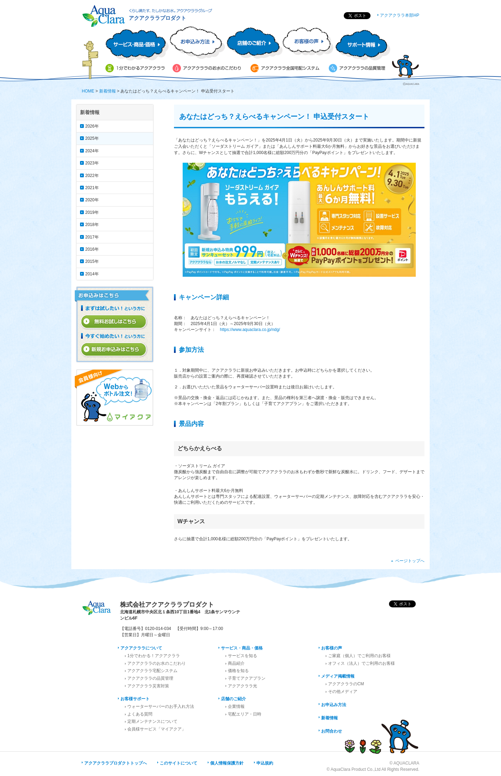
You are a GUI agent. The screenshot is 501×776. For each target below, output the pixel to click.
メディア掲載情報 (338, 676)
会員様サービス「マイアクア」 (156, 729)
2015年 (92, 261)
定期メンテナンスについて (152, 721)
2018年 (92, 224)
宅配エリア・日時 (244, 714)
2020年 (92, 199)
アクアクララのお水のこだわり (156, 663)
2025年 (92, 138)
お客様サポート (135, 698)
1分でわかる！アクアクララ (153, 655)
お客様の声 (331, 648)
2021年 (92, 187)
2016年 (92, 249)
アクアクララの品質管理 (150, 678)
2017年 (92, 237)
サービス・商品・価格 (242, 648)
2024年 (92, 150)
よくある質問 (139, 714)
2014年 (92, 274)
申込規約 (264, 763)
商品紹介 (236, 663)
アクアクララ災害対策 (148, 686)
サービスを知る (242, 655)
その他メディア (342, 691)
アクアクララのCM (346, 683)
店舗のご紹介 (233, 698)
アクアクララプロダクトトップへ (115, 763)
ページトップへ (409, 560)
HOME (88, 91)
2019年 (92, 212)
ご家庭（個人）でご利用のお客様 (359, 655)
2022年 (92, 175)
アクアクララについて (141, 648)
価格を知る (238, 670)
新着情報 (107, 91)
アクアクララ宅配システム (152, 670)
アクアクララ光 (242, 686)
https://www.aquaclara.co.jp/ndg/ (250, 329)
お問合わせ (331, 731)
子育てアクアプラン (246, 678)
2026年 (92, 126)
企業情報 (236, 706)
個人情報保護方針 (227, 763)
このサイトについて (178, 763)
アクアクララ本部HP (399, 15)
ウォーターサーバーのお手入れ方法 (160, 706)
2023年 (92, 163)
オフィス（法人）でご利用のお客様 (361, 663)
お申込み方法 (333, 704)
